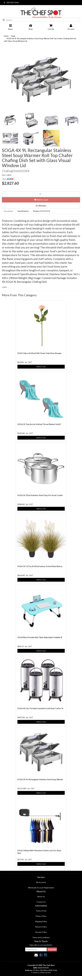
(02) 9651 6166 (11, 2)
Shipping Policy (41, 921)
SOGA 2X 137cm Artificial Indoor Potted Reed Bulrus (39, 566)
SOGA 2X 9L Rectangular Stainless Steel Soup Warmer (40, 779)
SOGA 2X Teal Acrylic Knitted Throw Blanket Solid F (39, 424)
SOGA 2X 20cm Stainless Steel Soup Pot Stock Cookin (40, 495)
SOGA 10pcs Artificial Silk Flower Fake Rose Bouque (39, 353)
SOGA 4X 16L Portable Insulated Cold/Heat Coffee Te (40, 708)
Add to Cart (41, 199)
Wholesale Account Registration (41, 888)
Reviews (41, 211)
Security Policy (41, 932)
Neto (49, 972)
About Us (41, 896)
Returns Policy (41, 927)
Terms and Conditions (41, 937)
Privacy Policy (41, 916)
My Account (41, 882)
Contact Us (41, 902)
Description (8, 211)
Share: (8, 179)
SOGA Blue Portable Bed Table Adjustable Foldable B (39, 637)
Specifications (23, 211)
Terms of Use (41, 911)
